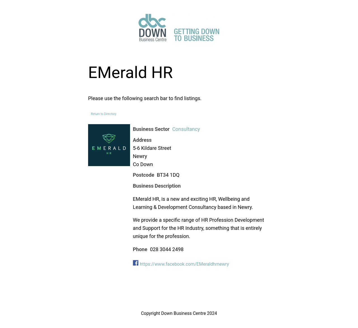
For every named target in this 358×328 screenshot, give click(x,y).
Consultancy (186, 129)
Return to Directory (103, 114)
